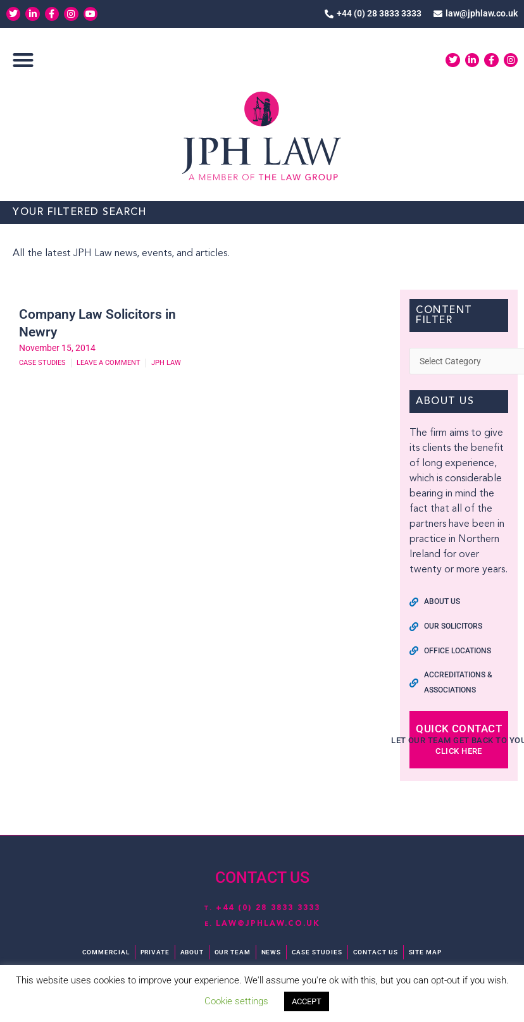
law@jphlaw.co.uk (268, 923)
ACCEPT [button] (306, 1001)
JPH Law (166, 364)
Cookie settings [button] (236, 1001)
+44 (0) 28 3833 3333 (268, 907)
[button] (23, 61)
